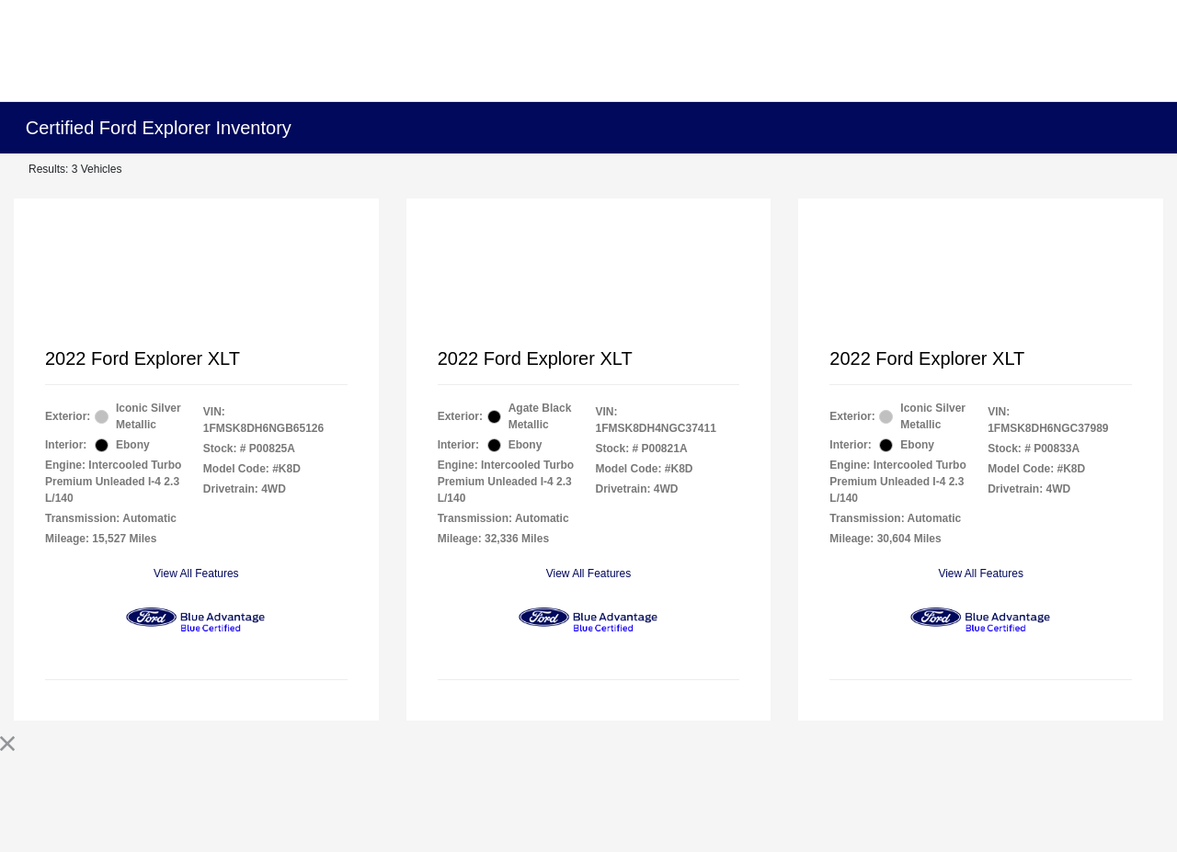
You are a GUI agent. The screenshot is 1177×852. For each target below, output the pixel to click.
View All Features (196, 573)
